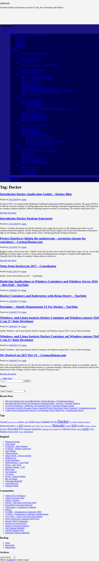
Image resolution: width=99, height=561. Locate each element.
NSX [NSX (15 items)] (74, 425)
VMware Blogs (11, 453)
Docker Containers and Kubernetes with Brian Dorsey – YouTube (43, 295)
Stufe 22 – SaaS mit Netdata (32, 118)
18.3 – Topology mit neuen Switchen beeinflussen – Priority (50, 109)
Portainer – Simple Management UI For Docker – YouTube (39, 306)
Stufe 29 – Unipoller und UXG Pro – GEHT (39, 88)
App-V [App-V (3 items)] (15, 422)
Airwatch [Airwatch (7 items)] (3, 422)
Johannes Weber (12, 486)
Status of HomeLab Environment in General (28, 35)
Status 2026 (20, 37)
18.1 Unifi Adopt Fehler (36, 104)
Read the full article (8, 213)
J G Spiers (9, 474)
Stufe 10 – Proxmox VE (30, 160)
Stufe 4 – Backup (28, 174)
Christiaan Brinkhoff (13, 481)
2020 (17, 123)
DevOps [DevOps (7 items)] (54, 422)
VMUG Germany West (14, 498)
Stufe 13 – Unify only (30, 127)
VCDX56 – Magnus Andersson (18, 449)
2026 (17, 51)
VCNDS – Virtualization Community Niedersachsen (26, 514)
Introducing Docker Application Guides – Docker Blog (36, 194)
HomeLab (9, 32)
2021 (17, 97)
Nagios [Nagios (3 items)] (42, 426)
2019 (17, 146)
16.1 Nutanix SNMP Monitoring (39, 137)
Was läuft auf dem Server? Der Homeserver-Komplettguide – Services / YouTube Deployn (42, 403)
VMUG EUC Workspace (15, 496)
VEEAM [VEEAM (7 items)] (66, 429)
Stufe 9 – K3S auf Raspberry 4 (33, 158)
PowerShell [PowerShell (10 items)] (13, 429)
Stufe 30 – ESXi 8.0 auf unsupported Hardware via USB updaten (47, 90)
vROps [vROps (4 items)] (79, 429)
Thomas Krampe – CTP (15, 467)
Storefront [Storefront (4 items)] (45, 429)
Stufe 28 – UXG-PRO (30, 86)
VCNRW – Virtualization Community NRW (23, 512)
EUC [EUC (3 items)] (70, 422)
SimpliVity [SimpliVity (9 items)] (37, 429)
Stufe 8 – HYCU (27, 155)
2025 (17, 56)
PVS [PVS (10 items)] (21, 429)
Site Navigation (7, 26)
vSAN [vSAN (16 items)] (85, 428)
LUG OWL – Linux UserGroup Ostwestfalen (24, 516)
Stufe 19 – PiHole (28, 111)
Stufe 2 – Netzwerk (29, 169)
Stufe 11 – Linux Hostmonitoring (34, 162)
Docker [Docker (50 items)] (63, 421)
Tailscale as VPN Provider (31, 72)
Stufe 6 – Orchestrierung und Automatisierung (40, 151)
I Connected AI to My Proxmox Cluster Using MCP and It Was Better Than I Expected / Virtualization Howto (50, 408)
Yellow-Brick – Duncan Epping (18, 456)
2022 (17, 74)
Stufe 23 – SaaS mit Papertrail (33, 120)
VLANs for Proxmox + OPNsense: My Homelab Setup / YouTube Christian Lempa (39, 406)
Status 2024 (20, 42)
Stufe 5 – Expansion (29, 148)
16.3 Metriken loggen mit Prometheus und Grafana (47, 141)
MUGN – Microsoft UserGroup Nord (20, 503)
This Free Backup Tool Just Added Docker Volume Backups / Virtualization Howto (39, 401)
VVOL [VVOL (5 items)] (91, 429)
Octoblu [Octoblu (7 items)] (80, 426)
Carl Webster (10, 451)
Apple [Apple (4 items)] (26, 422)
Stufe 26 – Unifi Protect (30, 81)
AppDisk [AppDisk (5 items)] (21, 422)
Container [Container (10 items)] (45, 422)
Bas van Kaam (11, 479)
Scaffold (10, 560)
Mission (8, 30)
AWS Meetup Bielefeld (14, 528)
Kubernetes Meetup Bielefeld (17, 533)
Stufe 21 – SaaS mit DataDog (33, 116)
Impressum (9, 176)
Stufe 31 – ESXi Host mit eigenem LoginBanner (41, 93)
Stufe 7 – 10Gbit (27, 153)
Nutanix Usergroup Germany (17, 526)
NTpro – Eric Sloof (13, 465)
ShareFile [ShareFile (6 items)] (27, 429)
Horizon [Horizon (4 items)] (87, 422)
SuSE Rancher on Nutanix (31, 60)
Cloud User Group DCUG (16, 523)
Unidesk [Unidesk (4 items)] (55, 429)
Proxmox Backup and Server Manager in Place (40, 65)
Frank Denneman (12, 460)
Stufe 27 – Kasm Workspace (32, 83)
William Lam (10, 458)
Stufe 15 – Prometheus (30, 132)
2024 (17, 63)
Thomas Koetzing (12, 442)
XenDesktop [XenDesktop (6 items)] (28, 432)
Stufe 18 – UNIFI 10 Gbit (31, 102)
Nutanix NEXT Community (16, 521)
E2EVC (8, 509)
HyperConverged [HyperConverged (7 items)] (7, 426)
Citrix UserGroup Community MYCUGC (22, 519)
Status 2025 (20, 39)
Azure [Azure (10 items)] (31, 422)
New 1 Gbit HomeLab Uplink (33, 69)
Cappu (24, 199)
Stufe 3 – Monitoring (29, 171)
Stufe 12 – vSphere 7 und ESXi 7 (34, 125)
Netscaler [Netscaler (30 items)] (58, 425)
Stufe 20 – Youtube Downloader (34, 114)
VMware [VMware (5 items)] (73, 429)
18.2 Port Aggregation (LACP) (38, 107)
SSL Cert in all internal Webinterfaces (36, 53)
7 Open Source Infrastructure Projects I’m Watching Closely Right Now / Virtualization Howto (44, 410)
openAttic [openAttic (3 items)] (87, 426)
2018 (17, 165)
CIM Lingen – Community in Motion (20, 507)
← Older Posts (6, 378)
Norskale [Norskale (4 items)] (68, 426)
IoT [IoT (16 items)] (21, 425)
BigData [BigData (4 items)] (37, 422)
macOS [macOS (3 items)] (34, 426)
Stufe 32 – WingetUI (29, 95)
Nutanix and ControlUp (30, 58)
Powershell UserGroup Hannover (19, 505)
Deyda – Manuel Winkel (15, 476)
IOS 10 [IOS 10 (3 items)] (16, 426)
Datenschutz (15, 178)
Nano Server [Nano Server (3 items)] (48, 426)
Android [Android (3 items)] (10, 422)
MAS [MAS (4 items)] (38, 426)
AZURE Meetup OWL (14, 530)
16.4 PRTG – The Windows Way (39, 144)
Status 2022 (20, 46)
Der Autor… (15, 181)
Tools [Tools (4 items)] (51, 429)
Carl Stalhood (10, 472)
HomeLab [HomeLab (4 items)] (81, 422)
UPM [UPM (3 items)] (60, 429)
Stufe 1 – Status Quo (29, 167)
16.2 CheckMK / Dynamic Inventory (41, 139)
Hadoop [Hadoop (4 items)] (75, 422)
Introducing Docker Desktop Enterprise (26, 218)
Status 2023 (20, 44)
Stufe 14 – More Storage (31, 130)
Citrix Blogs (10, 444)
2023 (17, 67)
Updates (13, 49)
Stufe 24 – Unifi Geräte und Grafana (36, 76)
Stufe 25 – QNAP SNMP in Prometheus (37, 79)
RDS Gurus (10, 469)
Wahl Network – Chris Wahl (16, 462)
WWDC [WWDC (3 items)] (21, 432)
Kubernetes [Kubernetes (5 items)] (27, 426)
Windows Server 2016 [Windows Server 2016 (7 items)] (9, 432)
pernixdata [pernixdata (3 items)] (93, 426)
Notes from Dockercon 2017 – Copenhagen (28, 266)
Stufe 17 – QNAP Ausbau (31, 100)
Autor (7, 543)
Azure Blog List (11, 483)
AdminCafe (5, 3)
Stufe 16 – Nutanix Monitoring (33, 134)
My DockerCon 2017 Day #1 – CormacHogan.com (33, 355)
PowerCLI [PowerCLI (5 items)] (3, 429)
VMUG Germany (12, 500)
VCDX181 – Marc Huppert (16, 446)
